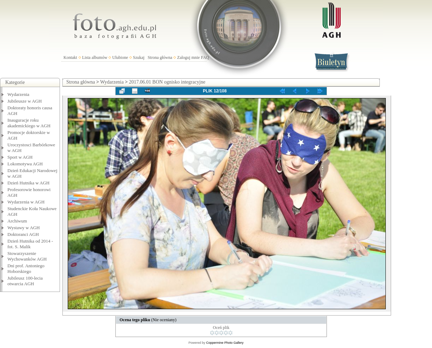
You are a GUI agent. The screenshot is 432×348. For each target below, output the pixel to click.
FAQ (205, 57)
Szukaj (139, 57)
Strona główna (160, 57)
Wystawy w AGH (23, 227)
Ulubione (120, 57)
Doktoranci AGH (23, 234)
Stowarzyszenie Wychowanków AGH (27, 256)
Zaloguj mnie (188, 57)
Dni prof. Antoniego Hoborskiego (25, 268)
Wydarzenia (18, 94)
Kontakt (70, 57)
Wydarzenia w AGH (25, 201)
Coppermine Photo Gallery (224, 342)
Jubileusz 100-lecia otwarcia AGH (25, 280)
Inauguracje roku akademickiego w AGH (28, 122)
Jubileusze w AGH (24, 101)
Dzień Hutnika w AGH (28, 182)
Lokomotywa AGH (25, 163)
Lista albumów (95, 57)
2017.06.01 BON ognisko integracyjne (167, 82)
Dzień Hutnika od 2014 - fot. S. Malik (30, 243)
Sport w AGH (20, 157)
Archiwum (17, 221)
